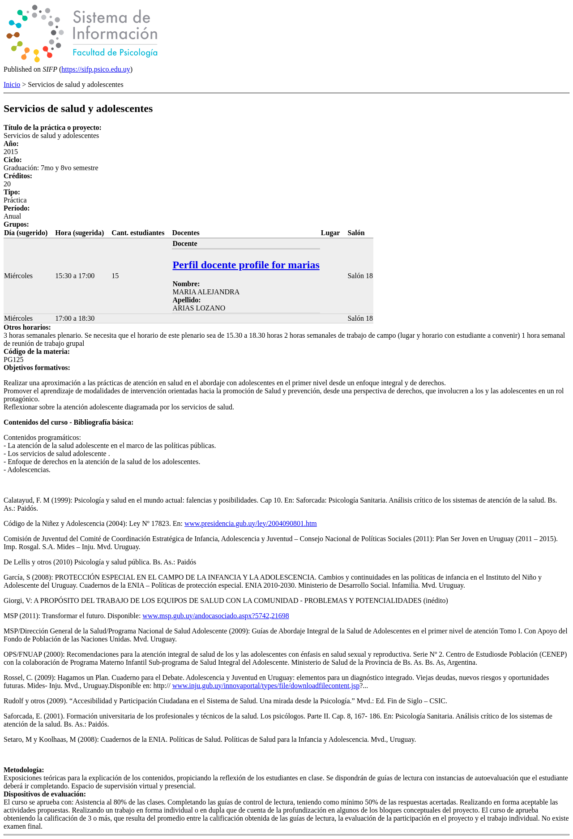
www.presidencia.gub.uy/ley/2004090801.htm (250, 523)
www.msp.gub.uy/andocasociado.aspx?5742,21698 (215, 616)
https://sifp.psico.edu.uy (95, 69)
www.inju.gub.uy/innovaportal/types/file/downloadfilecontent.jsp (265, 685)
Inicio (12, 84)
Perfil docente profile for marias (245, 265)
